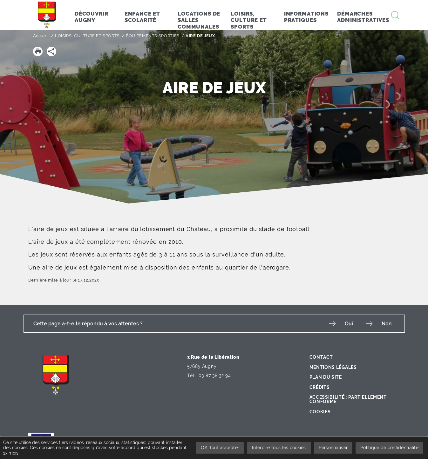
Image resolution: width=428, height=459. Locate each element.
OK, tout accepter (220, 447)
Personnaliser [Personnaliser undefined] (333, 447)
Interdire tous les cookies (279, 447)
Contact (321, 357)
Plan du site (325, 377)
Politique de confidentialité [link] (389, 447)
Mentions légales (333, 367)
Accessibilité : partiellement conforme (348, 399)
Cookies (320, 411)
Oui (349, 324)
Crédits (319, 387)
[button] (38, 51)
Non (387, 324)
